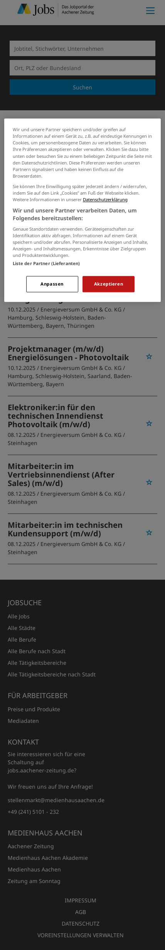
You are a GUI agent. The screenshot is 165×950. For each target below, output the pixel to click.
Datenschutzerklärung (105, 199)
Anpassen (52, 284)
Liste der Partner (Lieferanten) (46, 264)
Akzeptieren (108, 284)
